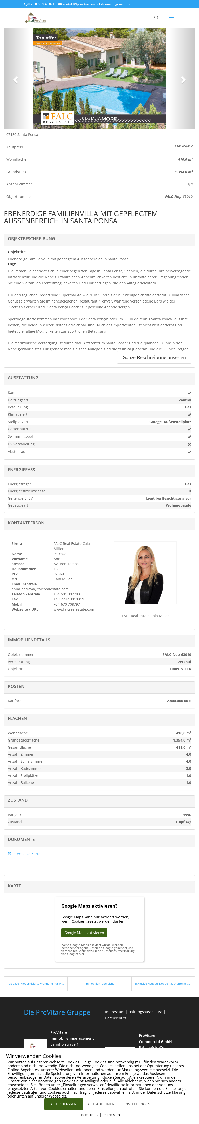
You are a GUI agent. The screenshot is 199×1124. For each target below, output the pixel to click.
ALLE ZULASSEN (63, 1104)
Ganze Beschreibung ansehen (154, 357)
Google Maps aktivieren (84, 932)
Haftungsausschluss (145, 1011)
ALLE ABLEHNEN (101, 1104)
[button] (15, 78)
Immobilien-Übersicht (99, 983)
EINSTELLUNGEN (136, 1104)
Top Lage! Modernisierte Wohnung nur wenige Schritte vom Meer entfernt (35, 983)
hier (81, 954)
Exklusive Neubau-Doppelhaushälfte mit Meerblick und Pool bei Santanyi (163, 983)
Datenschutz (115, 1018)
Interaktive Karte (24, 853)
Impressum (114, 1011)
